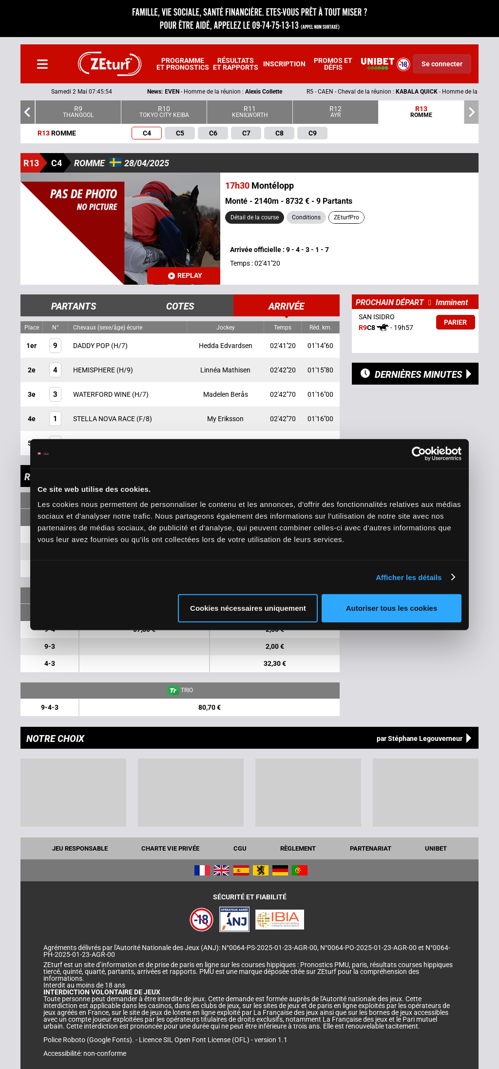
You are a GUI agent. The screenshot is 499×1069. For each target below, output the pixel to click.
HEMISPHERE (94, 370)
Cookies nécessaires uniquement (248, 608)
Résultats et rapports (235, 64)
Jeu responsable (80, 848)
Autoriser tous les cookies (392, 608)
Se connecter (442, 64)
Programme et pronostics (182, 64)
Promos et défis (333, 64)
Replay (185, 275)
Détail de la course (254, 217)
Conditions (306, 217)
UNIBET (436, 848)
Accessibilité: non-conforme (84, 1053)
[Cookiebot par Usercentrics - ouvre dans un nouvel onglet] (418, 453)
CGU (240, 848)
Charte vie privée (170, 848)
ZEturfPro (346, 217)
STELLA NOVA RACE (104, 419)
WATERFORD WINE (102, 394)
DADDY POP (92, 346)
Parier (455, 322)
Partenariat (370, 848)
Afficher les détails (408, 577)
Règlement (298, 848)
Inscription (284, 64)
